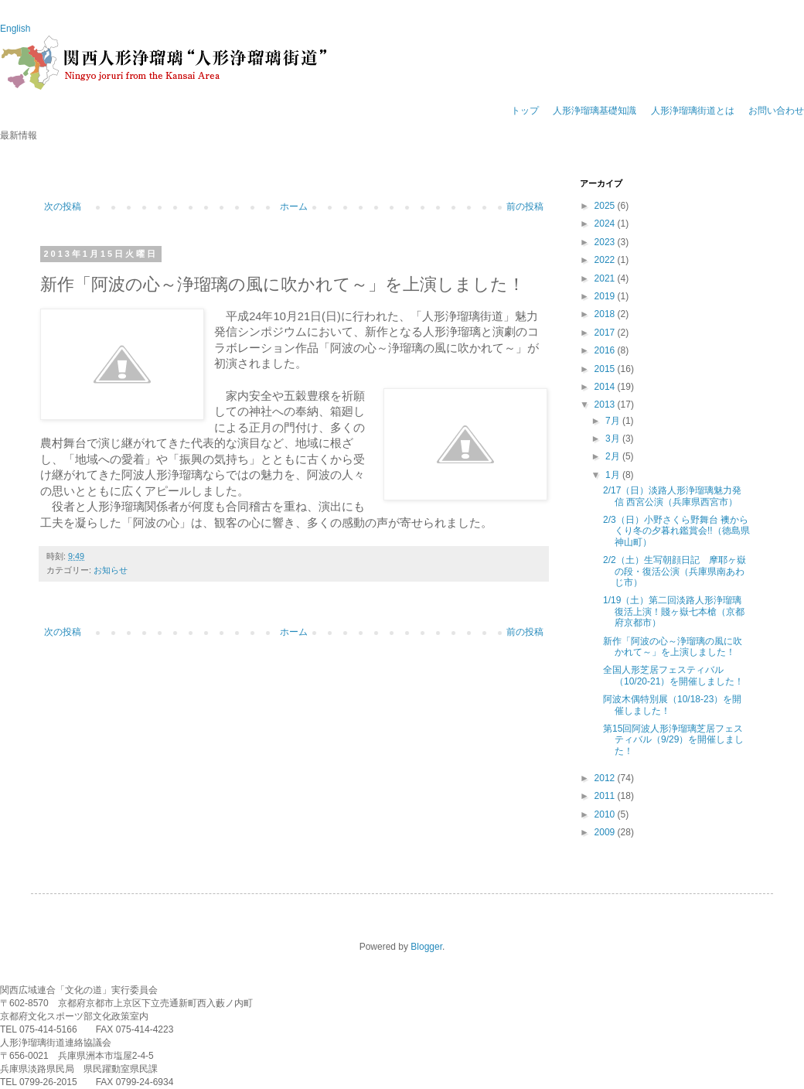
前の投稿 (524, 206)
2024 (606, 223)
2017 (606, 332)
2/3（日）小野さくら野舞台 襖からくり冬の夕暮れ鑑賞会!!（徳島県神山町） (676, 531)
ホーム (294, 206)
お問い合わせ (776, 110)
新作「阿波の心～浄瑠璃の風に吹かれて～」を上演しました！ (672, 646)
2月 (613, 456)
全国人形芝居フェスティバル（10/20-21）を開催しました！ (673, 675)
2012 (606, 778)
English (15, 28)
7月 (613, 420)
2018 (606, 314)
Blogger (426, 946)
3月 (613, 438)
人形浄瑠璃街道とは (692, 110)
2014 (606, 386)
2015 (606, 369)
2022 (606, 259)
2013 (606, 404)
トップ (525, 110)
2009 (606, 832)
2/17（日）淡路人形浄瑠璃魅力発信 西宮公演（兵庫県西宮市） (672, 496)
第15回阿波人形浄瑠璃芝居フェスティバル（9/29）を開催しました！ (673, 739)
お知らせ (111, 570)
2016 (606, 350)
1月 (613, 474)
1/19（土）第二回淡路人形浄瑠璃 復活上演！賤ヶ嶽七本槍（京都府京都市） (673, 611)
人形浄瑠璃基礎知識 (594, 110)
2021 (606, 278)
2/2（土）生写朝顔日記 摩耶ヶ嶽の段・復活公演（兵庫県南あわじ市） (674, 571)
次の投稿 (62, 206)
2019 (606, 296)
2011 (606, 795)
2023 (606, 242)
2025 (606, 205)
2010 (606, 814)
